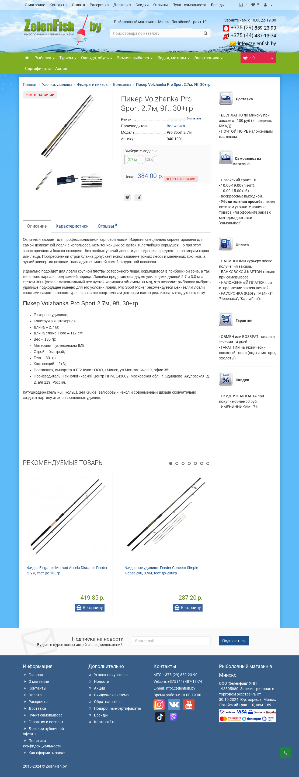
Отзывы (160, 5)
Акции (61, 68)
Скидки (142, 5)
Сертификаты (38, 68)
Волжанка (122, 84)
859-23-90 (253, 28)
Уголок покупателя (108, 675)
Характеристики (72, 226)
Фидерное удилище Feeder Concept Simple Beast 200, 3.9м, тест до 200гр (161, 570)
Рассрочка (99, 5)
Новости (98, 681)
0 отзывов (194, 118)
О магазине (35, 5)
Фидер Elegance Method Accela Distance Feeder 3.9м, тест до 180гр (67, 570)
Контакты (58, 5)
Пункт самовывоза (189, 5)
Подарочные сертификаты (114, 708)
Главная (30, 84)
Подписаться (234, 641)
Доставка (122, 5)
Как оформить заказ (44, 753)
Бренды (218, 5)
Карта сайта (102, 722)
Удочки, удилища (57, 84)
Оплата (78, 5)
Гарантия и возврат (43, 722)
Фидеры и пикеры (93, 84)
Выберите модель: (140, 151)
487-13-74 (253, 35)
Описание (37, 226)
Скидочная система (108, 695)
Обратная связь (105, 702)
